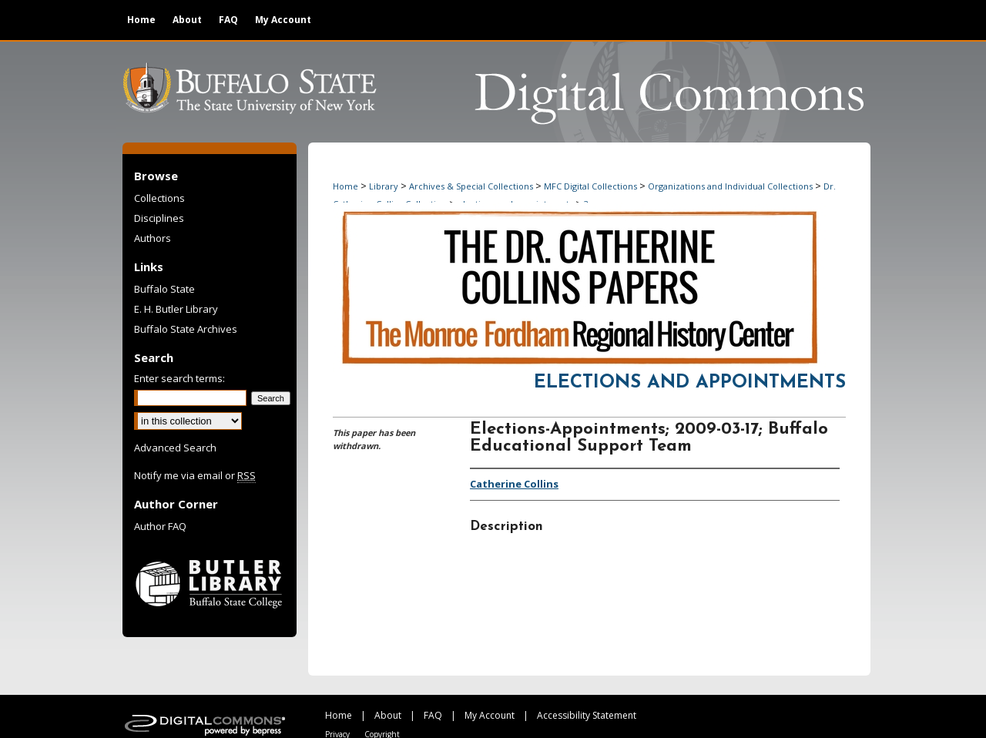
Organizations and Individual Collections (730, 186)
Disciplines (159, 218)
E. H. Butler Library (176, 309)
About (387, 715)
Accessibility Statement (586, 715)
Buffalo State (164, 289)
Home (345, 186)
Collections (159, 198)
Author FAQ (160, 526)
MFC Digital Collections (590, 186)
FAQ (433, 715)
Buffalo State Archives (185, 329)
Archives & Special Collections (471, 186)
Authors (152, 238)
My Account (489, 715)
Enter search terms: (179, 378)
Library (383, 186)
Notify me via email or (195, 475)
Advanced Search (175, 448)
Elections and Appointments (690, 383)
